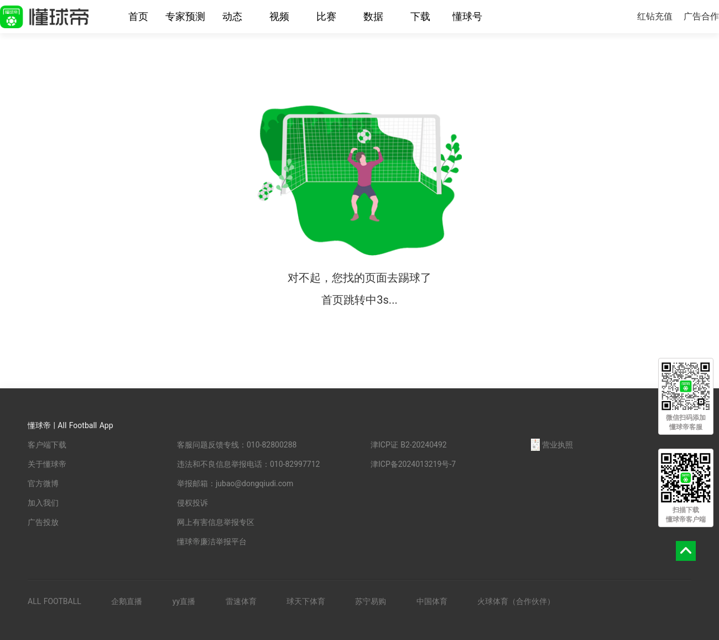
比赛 (326, 16)
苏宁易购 (370, 601)
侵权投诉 (192, 502)
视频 (279, 16)
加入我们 (43, 502)
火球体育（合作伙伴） (516, 601)
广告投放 (43, 522)
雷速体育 (241, 601)
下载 (420, 16)
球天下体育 (305, 601)
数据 (373, 16)
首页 (138, 16)
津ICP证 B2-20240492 (409, 444)
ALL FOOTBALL (54, 601)
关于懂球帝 (47, 464)
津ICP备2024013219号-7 (413, 464)
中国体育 (431, 601)
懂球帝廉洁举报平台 (212, 541)
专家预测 (185, 16)
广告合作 (701, 16)
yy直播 (184, 601)
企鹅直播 (126, 601)
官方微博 (43, 483)
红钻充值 (655, 16)
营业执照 (552, 445)
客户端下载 (47, 444)
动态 (232, 16)
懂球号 (467, 16)
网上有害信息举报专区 (215, 522)
